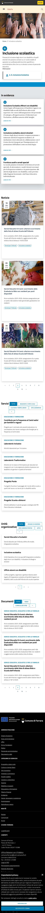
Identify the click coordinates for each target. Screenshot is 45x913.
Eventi (7, 831)
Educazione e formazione (9, 789)
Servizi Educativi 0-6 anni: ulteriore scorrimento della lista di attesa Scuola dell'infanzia (22, 352)
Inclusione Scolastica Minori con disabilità (20, 105)
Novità (3, 808)
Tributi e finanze (6, 792)
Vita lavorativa (5, 770)
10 (22, 389)
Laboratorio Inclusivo (12, 443)
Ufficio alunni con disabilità (15, 570)
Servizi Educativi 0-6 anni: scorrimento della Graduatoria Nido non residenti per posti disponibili (20, 291)
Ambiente (4, 795)
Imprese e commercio (8, 773)
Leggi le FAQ (5, 862)
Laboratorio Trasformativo (15, 460)
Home (4, 41)
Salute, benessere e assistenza (11, 798)
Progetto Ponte (10, 481)
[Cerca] (42, 9)
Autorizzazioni (5, 801)
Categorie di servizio (9, 758)
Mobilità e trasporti (7, 786)
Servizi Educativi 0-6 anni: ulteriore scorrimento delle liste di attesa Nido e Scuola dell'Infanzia (19, 668)
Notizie (3, 814)
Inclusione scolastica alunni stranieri (18, 132)
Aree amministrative (7, 739)
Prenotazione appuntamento (10, 865)
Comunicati (4, 817)
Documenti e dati (6, 754)
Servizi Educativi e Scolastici (15, 536)
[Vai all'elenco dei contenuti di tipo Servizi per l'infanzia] (10, 245)
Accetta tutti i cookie (23, 908)
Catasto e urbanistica (8, 780)
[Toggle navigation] (4, 9)
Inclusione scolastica (12, 552)
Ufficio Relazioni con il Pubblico (12, 852)
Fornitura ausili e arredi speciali (16, 162)
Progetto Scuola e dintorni (14, 500)
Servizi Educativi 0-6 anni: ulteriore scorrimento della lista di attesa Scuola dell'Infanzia (22, 230)
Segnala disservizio (7, 868)
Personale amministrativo (9, 751)
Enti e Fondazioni (6, 745)
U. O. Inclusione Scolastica (19, 75)
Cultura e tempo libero (8, 767)
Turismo (3, 783)
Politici (3, 748)
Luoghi (3, 831)
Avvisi (3, 820)
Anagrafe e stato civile (8, 764)
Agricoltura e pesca (7, 804)
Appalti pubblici (6, 776)
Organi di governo (6, 736)
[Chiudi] (42, 874)
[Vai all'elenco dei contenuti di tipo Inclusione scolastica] (25, 245)
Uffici (2, 742)
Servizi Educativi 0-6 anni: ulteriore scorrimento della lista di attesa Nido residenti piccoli (19, 616)
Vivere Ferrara (7, 825)
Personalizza (22, 903)
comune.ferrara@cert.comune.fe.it (13, 855)
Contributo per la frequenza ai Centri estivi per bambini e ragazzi (21, 421)
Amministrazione (8, 730)
